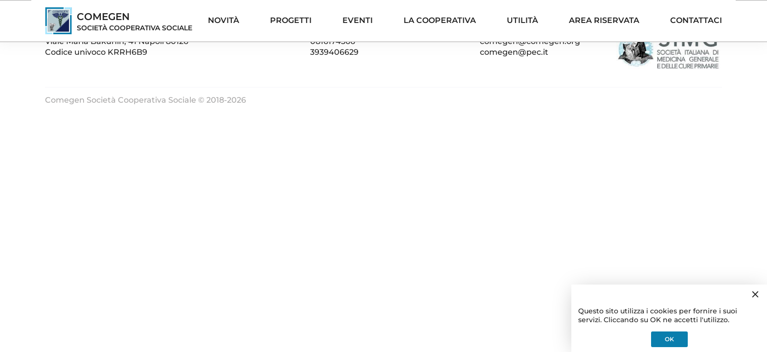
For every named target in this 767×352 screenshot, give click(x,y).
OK (669, 339)
